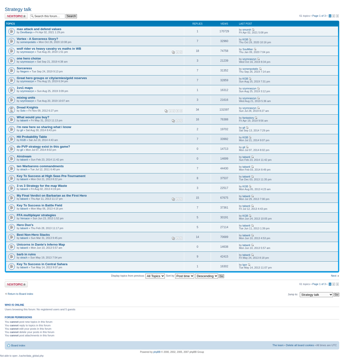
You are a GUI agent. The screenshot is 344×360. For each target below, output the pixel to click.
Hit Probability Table (32, 137)
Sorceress (24, 68)
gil (21, 130)
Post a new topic (16, 16)
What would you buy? (33, 117)
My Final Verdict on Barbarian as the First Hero (52, 195)
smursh (246, 29)
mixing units (26, 97)
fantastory (248, 117)
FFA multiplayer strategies (36, 215)
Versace (25, 218)
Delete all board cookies (300, 345)
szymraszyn (27, 51)
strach (23, 169)
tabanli (24, 120)
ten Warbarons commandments (40, 166)
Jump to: (293, 294)
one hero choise (29, 58)
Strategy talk (18, 9)
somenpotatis (28, 42)
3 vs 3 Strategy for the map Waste (42, 186)
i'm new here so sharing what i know (44, 127)
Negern (24, 71)
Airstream (24, 156)
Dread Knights (27, 107)
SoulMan (247, 49)
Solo (23, 110)
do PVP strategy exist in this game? (43, 146)
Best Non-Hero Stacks (33, 234)
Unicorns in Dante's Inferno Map (41, 244)
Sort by (180, 275)
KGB (245, 39)
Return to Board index (20, 293)
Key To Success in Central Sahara (42, 264)
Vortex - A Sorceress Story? (37, 39)
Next (333, 275)
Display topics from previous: (138, 275)
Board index (18, 345)
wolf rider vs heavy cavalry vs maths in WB (49, 48)
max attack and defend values (39, 29)
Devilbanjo (26, 32)
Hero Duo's (25, 225)
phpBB (157, 352)
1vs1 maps (25, 88)
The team (278, 345)
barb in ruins (26, 254)
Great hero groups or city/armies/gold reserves (52, 78)
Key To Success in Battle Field (39, 205)
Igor (244, 264)
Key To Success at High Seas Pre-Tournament (51, 176)
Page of (319, 15)
